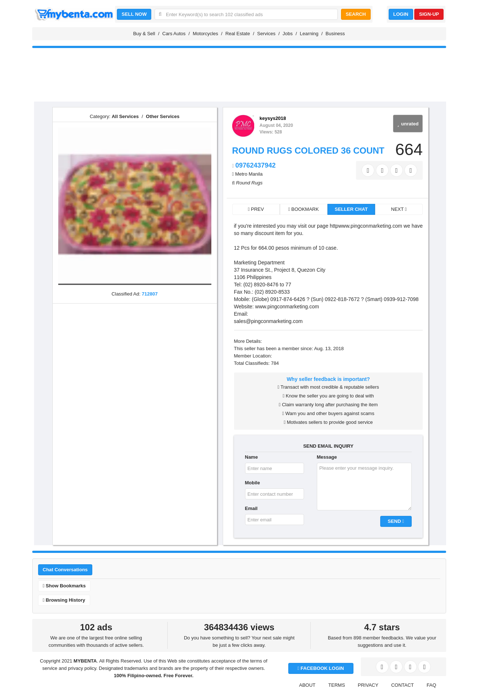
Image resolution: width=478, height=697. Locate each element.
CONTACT (402, 685)
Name (251, 457)
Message (327, 457)
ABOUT (307, 685)
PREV (256, 209)
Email (251, 508)
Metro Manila (249, 174)
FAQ (431, 685)
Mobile (252, 482)
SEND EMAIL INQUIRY (328, 446)
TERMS (336, 685)
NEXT (399, 209)
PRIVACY (368, 685)
